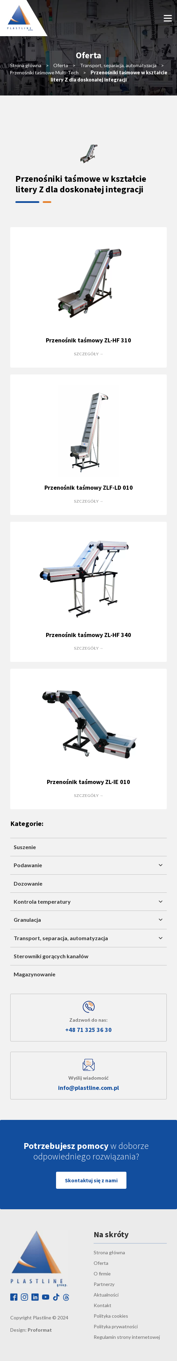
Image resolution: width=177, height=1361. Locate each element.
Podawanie (88, 865)
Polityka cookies (111, 1316)
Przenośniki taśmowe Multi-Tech (44, 72)
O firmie (102, 1273)
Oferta (60, 65)
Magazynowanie (34, 974)
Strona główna (25, 65)
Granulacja (88, 920)
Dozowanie (28, 883)
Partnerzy (104, 1284)
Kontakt (102, 1305)
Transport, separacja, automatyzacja (118, 65)
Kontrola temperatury (88, 902)
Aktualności (106, 1295)
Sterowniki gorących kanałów (51, 956)
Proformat (40, 1330)
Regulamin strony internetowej (127, 1337)
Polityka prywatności (116, 1326)
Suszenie (25, 847)
